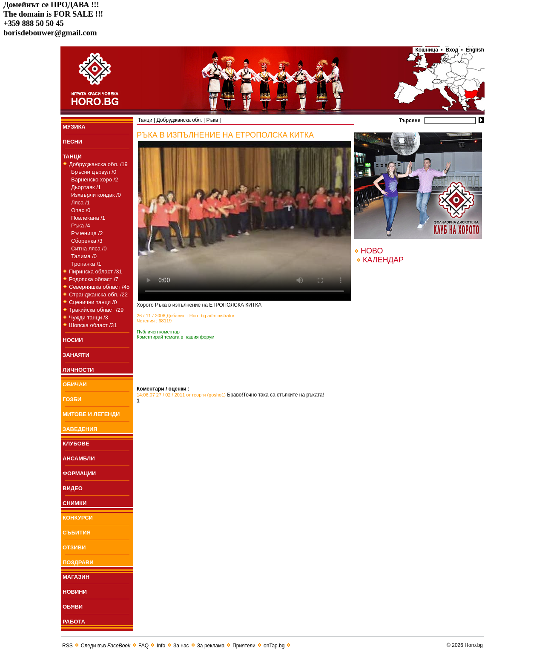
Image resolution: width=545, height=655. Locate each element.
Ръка (212, 120)
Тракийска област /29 (96, 310)
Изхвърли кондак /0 (96, 195)
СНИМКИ (74, 503)
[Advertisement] (236, 373)
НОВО (372, 251)
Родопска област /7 (93, 279)
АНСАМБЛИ (79, 458)
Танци (145, 120)
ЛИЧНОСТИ (78, 370)
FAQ (143, 646)
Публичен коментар (158, 331)
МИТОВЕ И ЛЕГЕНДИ (91, 414)
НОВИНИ (75, 592)
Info (161, 646)
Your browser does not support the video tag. (244, 221)
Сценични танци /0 (93, 302)
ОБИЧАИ (75, 384)
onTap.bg (274, 646)
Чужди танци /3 (88, 317)
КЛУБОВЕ (76, 443)
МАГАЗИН (76, 577)
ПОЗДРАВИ (78, 562)
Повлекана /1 (88, 218)
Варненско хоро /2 (94, 179)
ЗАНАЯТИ (76, 355)
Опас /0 (80, 210)
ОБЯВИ (73, 606)
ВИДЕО (73, 488)
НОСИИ (73, 340)
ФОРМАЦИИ (79, 473)
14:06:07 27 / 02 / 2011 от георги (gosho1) (181, 394)
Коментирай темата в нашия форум (176, 336)
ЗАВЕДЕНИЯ (80, 429)
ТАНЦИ (72, 156)
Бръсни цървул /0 (93, 172)
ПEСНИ (72, 141)
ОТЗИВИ (74, 547)
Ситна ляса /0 (88, 248)
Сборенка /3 (86, 241)
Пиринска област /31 (95, 271)
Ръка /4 (80, 225)
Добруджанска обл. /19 (98, 164)
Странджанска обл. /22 (98, 294)
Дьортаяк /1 (86, 187)
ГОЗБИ (72, 399)
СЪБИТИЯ (77, 532)
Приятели (243, 646)
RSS (67, 646)
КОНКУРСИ (78, 517)
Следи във (105, 646)
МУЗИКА (74, 127)
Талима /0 (84, 256)
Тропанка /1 (86, 264)
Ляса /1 (80, 202)
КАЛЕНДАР (383, 260)
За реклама (211, 646)
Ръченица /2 (87, 233)
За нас (181, 646)
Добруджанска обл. (179, 120)
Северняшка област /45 (99, 287)
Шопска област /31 (93, 325)
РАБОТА (74, 621)
